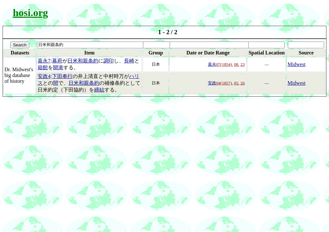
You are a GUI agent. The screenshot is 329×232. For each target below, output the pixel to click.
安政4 (44, 76)
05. (236, 83)
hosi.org (30, 12)
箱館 (43, 67)
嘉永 (212, 64)
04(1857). (224, 83)
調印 (108, 60)
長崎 (129, 60)
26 (242, 83)
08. (236, 64)
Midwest (297, 64)
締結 (99, 89)
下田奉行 (62, 76)
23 (242, 64)
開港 (58, 67)
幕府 (57, 60)
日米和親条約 (82, 60)
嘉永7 (44, 60)
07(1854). (224, 64)
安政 (212, 83)
